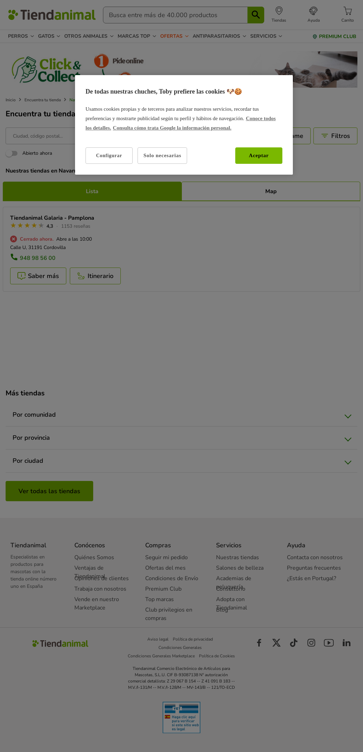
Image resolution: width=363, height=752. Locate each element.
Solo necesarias (162, 155)
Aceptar (259, 155)
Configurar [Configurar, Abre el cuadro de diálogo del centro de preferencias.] (109, 155)
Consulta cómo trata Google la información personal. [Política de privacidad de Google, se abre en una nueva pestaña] (172, 128)
